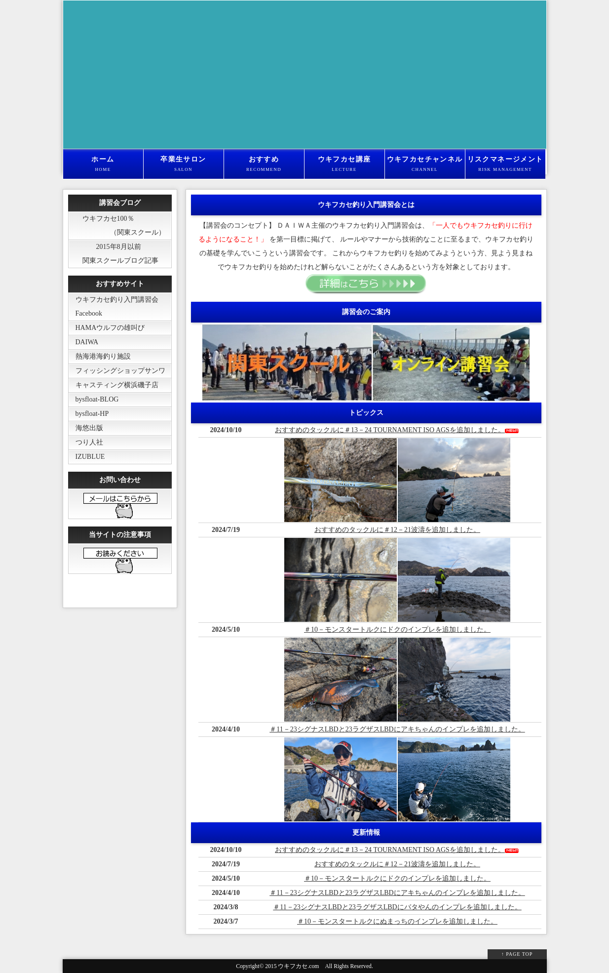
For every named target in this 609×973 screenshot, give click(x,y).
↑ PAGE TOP (517, 954)
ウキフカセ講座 (344, 164)
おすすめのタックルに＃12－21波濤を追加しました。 (397, 529)
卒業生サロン (184, 164)
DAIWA (84, 342)
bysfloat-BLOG (94, 399)
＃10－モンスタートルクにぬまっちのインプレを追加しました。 (397, 921)
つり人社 (86, 442)
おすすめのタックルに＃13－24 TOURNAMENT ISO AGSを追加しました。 (390, 430)
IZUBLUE (87, 456)
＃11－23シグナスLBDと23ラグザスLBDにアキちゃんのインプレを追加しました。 (397, 729)
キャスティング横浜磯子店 (113, 385)
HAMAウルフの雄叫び (107, 327)
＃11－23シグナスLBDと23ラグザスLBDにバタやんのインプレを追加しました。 (397, 907)
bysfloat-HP (89, 413)
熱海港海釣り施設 (100, 356)
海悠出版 (86, 428)
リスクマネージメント (505, 164)
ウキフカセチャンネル (425, 164)
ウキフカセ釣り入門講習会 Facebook (113, 306)
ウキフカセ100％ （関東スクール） (117, 225)
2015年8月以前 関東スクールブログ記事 (113, 253)
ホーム (103, 164)
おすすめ (264, 164)
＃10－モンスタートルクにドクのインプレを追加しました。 (397, 629)
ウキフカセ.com (298, 966)
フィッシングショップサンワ (117, 370)
